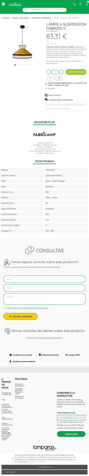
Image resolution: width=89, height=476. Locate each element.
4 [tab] (26, 65)
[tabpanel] (22, 42)
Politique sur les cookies (19, 406)
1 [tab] (15, 65)
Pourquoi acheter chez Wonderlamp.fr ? (7, 421)
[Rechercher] (47, 10)
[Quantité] (54, 72)
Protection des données (20, 394)
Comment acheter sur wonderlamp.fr (7, 415)
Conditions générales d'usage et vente (19, 400)
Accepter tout (44, 467)
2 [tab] (19, 65)
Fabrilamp (49, 143)
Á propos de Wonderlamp (6, 403)
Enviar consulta (20, 316)
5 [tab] (29, 65)
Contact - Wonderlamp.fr (7, 433)
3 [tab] (22, 65)
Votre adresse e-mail (66, 422)
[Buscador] (26, 10)
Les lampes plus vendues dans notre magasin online (6, 446)
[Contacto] (74, 4)
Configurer (44, 472)
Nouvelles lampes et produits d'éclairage (6, 439)
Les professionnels (7, 427)
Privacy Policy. (43, 308)
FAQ (3, 409)
